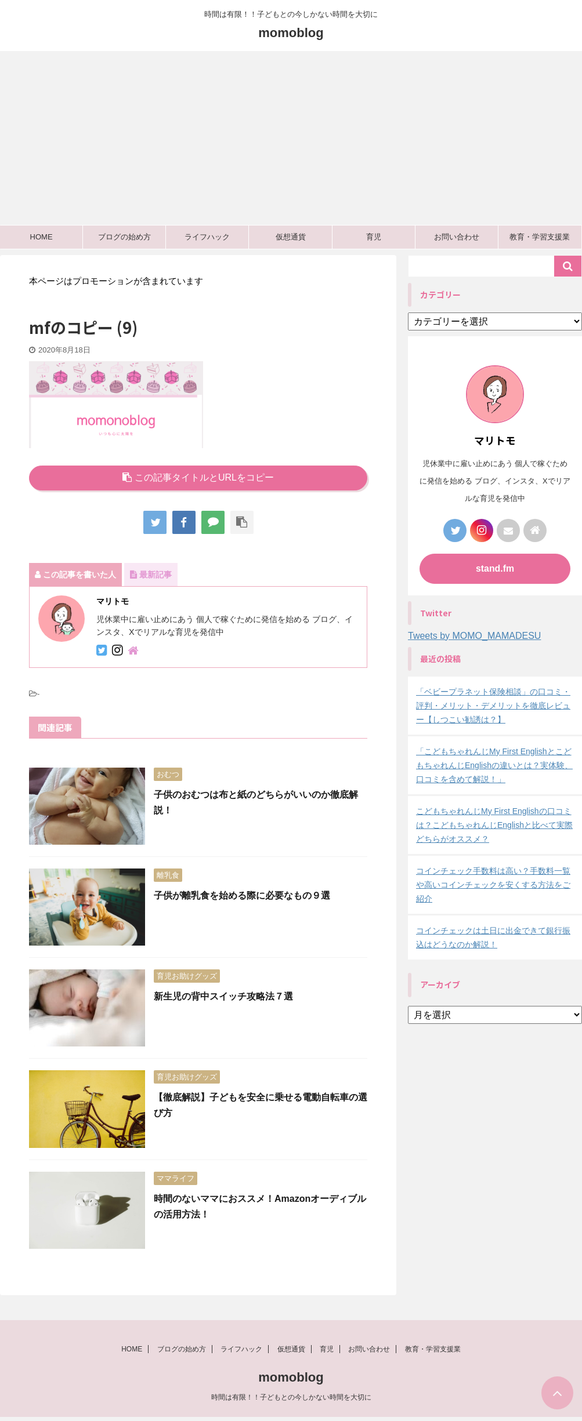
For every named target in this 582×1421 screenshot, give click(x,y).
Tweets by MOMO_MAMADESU (474, 636)
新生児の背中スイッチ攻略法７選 (223, 996)
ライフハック (207, 236)
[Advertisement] (291, 138)
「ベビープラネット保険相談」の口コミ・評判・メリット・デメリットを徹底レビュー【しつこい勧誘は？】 (493, 705)
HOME (41, 236)
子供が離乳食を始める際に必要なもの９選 (242, 895)
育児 (373, 236)
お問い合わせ (456, 236)
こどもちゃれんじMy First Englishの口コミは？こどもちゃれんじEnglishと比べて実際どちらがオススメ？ (494, 825)
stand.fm (495, 568)
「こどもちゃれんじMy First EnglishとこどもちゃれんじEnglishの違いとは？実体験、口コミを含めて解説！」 (494, 765)
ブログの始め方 (124, 236)
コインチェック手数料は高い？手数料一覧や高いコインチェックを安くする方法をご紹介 (493, 884)
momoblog (290, 33)
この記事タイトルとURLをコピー (198, 477)
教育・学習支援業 (539, 236)
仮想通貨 (291, 236)
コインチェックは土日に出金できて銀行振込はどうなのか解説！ (493, 937)
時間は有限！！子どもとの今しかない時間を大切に (291, 1401)
